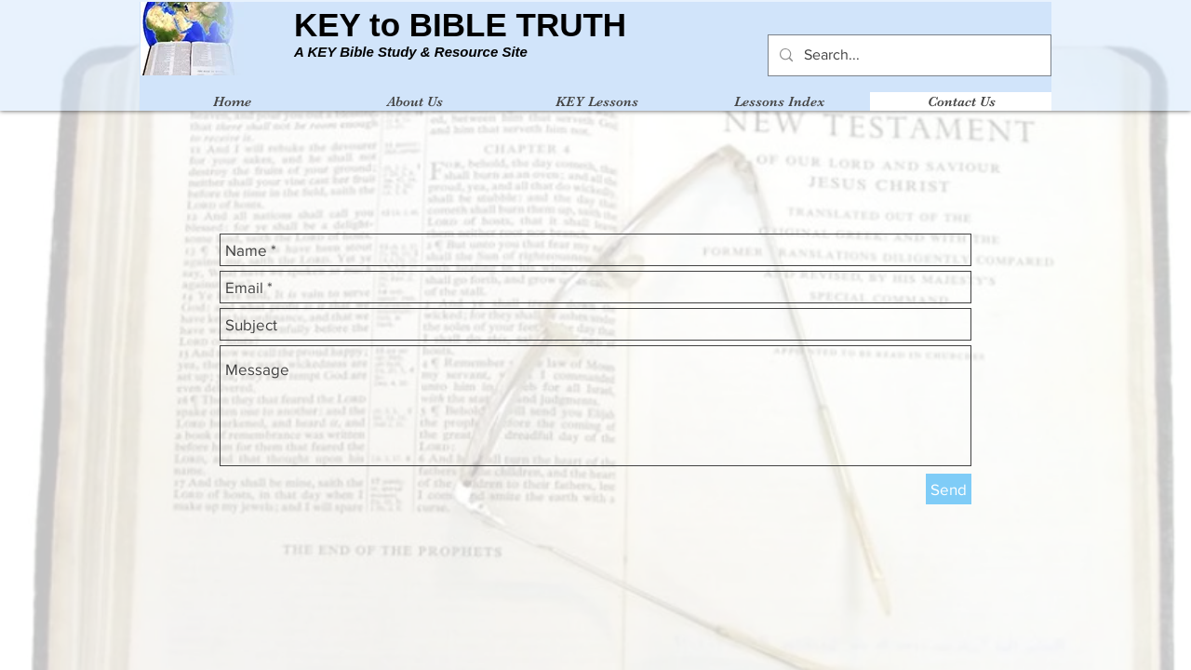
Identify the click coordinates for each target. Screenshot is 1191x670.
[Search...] (907, 55)
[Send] (948, 489)
